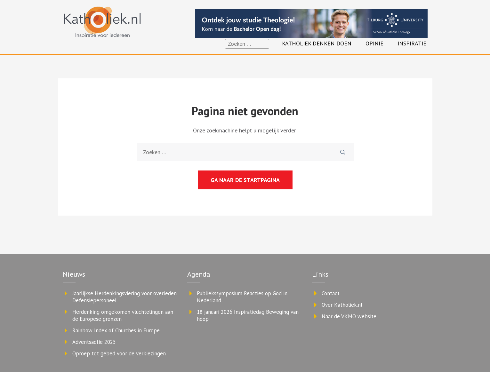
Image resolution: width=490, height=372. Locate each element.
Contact (331, 293)
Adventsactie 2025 (94, 341)
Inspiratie (412, 43)
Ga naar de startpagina (245, 180)
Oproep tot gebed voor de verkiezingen (119, 353)
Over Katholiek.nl (342, 304)
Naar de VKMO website (349, 316)
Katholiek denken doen (316, 43)
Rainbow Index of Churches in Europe (116, 330)
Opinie (374, 43)
